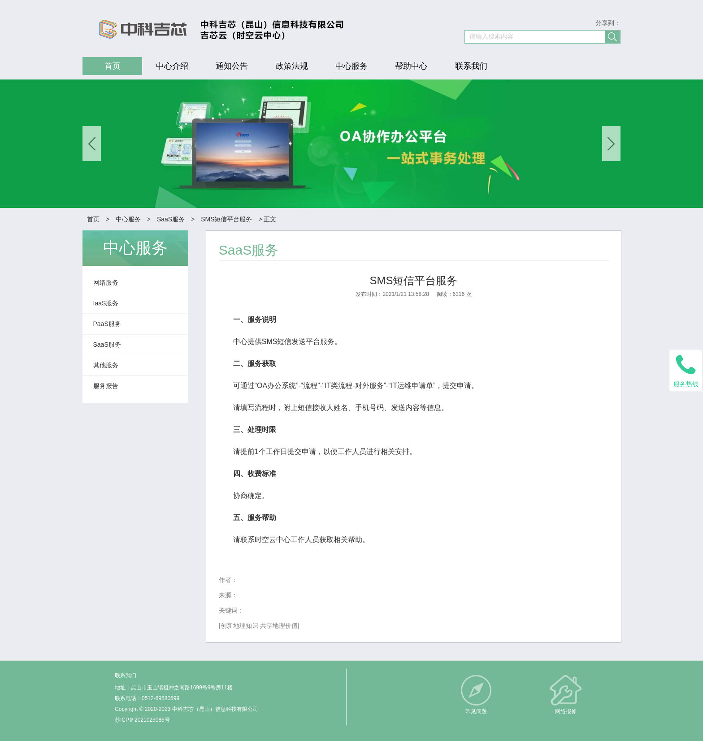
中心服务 (128, 219)
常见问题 (476, 711)
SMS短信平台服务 (226, 219)
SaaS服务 (171, 219)
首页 (93, 219)
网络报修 (566, 711)
